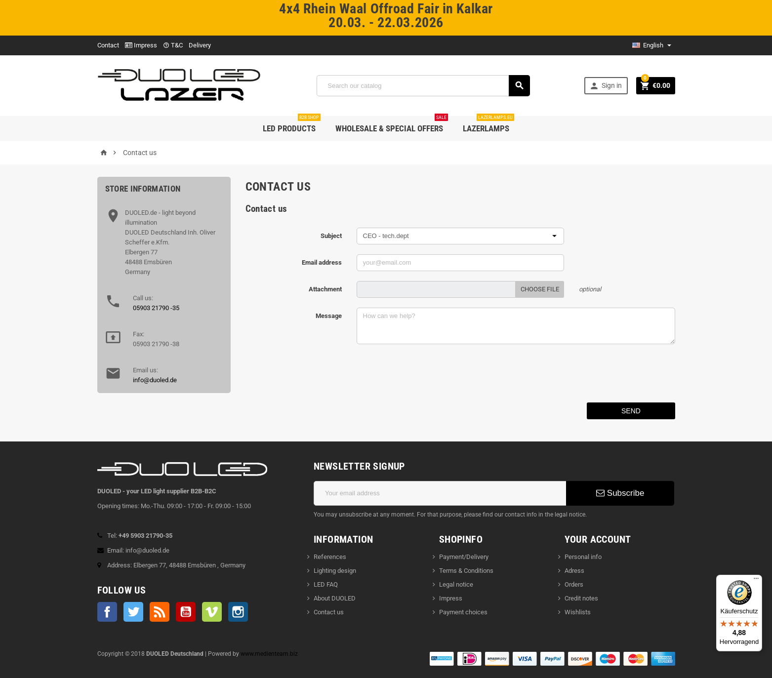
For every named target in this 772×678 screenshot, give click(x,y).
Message (329, 315)
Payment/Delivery (463, 556)
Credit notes (581, 598)
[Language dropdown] (651, 45)
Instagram (238, 612)
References (330, 556)
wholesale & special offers (391, 124)
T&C (173, 45)
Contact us (329, 612)
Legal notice (456, 584)
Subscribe (620, 493)
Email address (322, 262)
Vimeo (212, 612)
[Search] (423, 85)
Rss (159, 612)
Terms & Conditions (466, 570)
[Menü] (756, 581)
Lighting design (335, 570)
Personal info (583, 556)
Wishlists (578, 612)
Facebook (107, 612)
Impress (141, 45)
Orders (574, 584)
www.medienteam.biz (269, 653)
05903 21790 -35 (156, 308)
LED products (292, 124)
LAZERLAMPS (488, 124)
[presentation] (432, 373)
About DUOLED (335, 598)
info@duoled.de (155, 380)
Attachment (325, 289)
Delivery (200, 45)
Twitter (133, 612)
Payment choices (463, 612)
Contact (108, 45)
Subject (331, 235)
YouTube (186, 612)
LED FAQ (326, 584)
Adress (574, 570)
